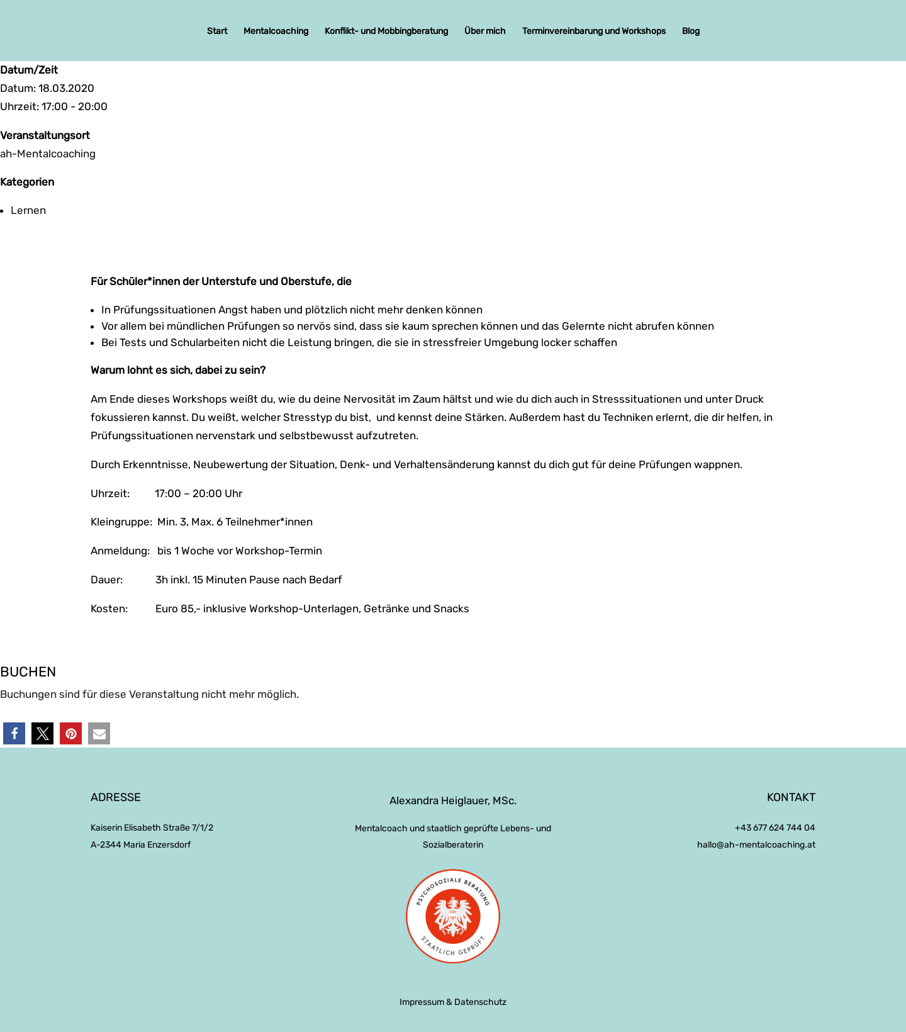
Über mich (485, 31)
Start (217, 31)
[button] (14, 733)
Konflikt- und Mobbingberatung (386, 31)
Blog (691, 31)
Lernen (28, 210)
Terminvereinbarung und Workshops (594, 31)
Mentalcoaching (275, 31)
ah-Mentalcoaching (48, 153)
